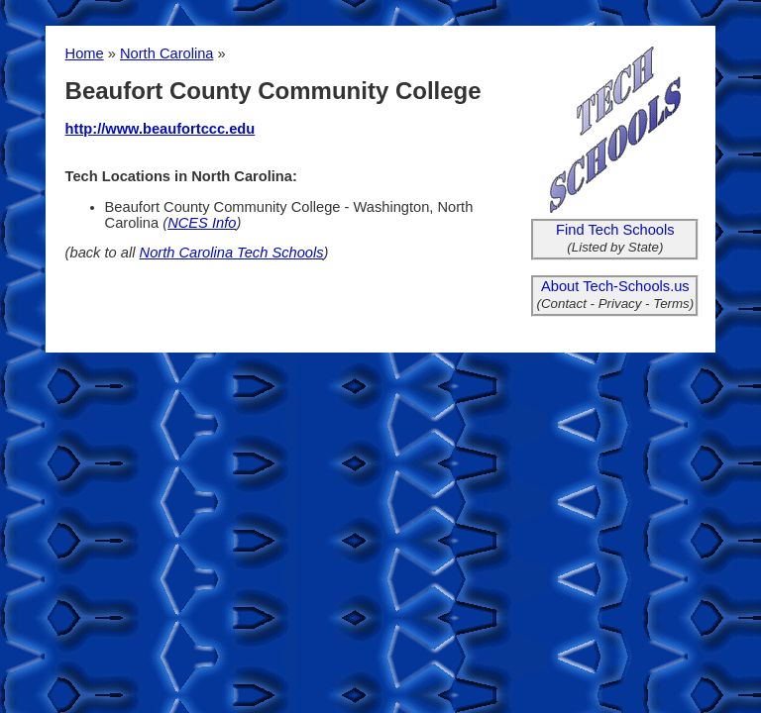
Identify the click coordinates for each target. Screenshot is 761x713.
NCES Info (201, 223)
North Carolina (167, 53)
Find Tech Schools (615, 230)
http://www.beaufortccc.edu (160, 129)
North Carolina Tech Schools (232, 252)
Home (84, 53)
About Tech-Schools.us (615, 286)
